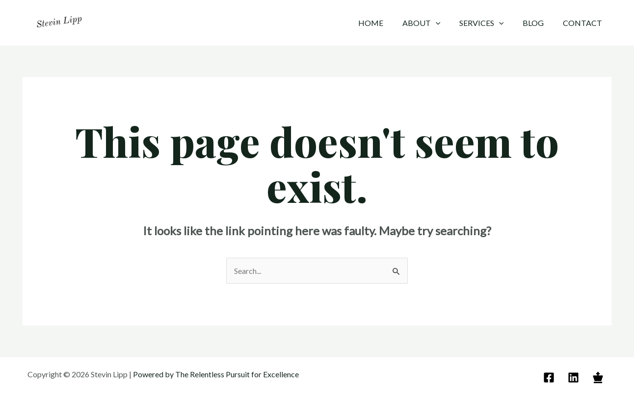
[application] (447, 23)
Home (385, 22)
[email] (550, 377)
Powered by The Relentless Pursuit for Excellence (216, 374)
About (433, 23)
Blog (538, 22)
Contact (584, 22)
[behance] (599, 377)
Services (489, 23)
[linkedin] (575, 377)
